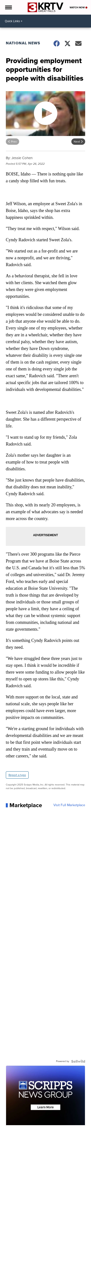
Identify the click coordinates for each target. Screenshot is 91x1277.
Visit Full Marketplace (69, 805)
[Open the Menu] (8, 7)
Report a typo (17, 775)
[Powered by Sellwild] (78, 1061)
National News (23, 43)
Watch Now (78, 7)
